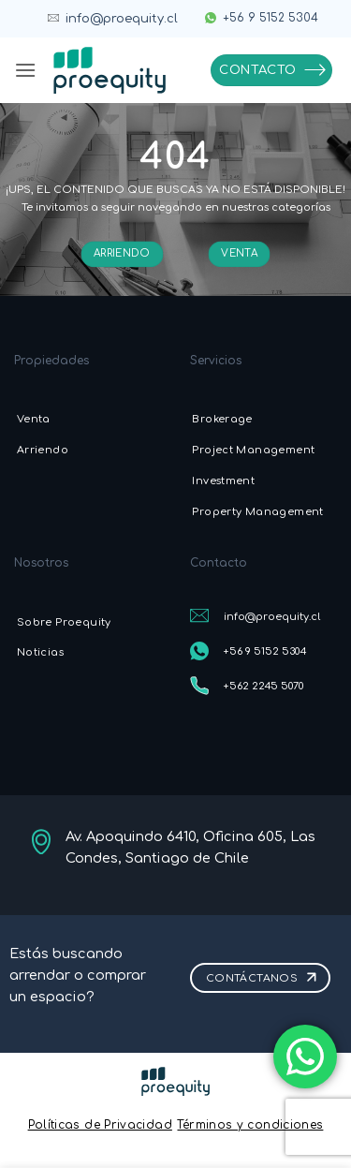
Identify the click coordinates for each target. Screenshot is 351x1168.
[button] (25, 70)
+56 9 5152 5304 (270, 17)
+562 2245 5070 (264, 686)
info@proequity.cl (122, 18)
